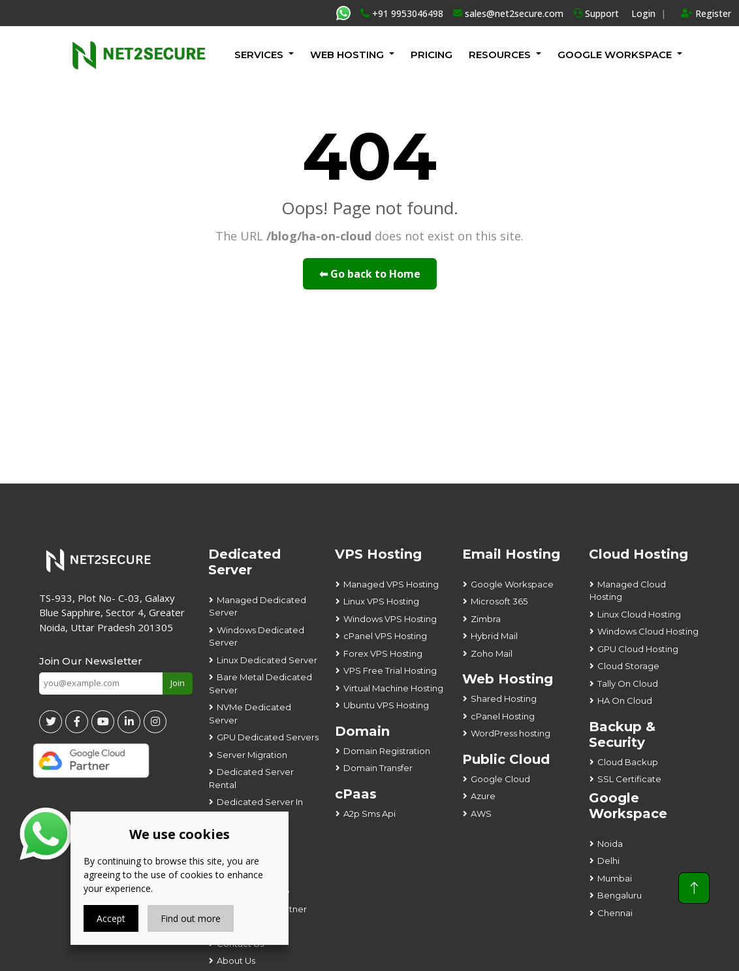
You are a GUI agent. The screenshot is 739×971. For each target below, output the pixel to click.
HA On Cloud (624, 700)
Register (706, 13)
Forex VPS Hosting (382, 653)
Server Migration (252, 754)
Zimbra (486, 619)
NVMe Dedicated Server (250, 713)
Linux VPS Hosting (381, 601)
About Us (236, 960)
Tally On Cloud (627, 683)
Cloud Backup (627, 762)
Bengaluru (619, 895)
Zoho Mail (491, 653)
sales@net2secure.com (508, 13)
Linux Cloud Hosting (639, 614)
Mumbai (614, 878)
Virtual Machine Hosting (393, 688)
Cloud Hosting (638, 554)
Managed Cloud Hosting (628, 590)
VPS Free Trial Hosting (390, 670)
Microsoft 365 (499, 601)
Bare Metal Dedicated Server (260, 683)
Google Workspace (512, 584)
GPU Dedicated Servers (268, 737)
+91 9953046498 (401, 13)
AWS (481, 813)
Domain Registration (386, 751)
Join (177, 683)
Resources (500, 54)
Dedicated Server (244, 562)
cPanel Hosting (503, 716)
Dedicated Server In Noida (256, 808)
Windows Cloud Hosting (648, 631)
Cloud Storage (628, 666)
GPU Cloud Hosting (637, 649)
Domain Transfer (378, 768)
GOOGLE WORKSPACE (615, 54)
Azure (483, 796)
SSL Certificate (629, 779)
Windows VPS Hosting (390, 619)
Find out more (191, 918)
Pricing (431, 54)
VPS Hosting (378, 554)
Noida (610, 843)
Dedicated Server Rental (251, 778)
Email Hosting (511, 554)
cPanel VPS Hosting (385, 636)
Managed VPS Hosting (391, 584)
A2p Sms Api (369, 813)
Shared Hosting (504, 698)
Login (643, 13)
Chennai (615, 913)
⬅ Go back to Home (369, 274)
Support (596, 13)
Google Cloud (500, 779)
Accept (111, 918)
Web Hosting (347, 54)
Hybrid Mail (494, 636)
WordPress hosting (510, 733)
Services (258, 54)
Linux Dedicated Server (267, 660)
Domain (362, 731)
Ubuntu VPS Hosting (386, 705)
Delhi (608, 860)
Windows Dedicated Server (256, 636)
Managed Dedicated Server (257, 606)
